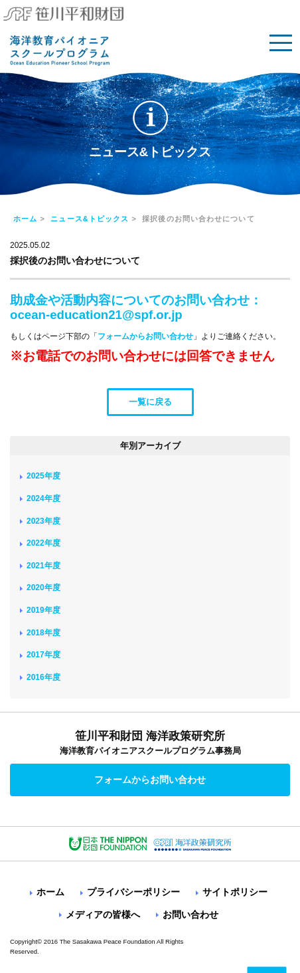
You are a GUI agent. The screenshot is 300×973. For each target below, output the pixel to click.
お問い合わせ (190, 914)
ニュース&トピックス (89, 219)
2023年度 (43, 521)
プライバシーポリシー (133, 892)
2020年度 (43, 587)
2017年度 (43, 654)
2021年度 (43, 565)
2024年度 (43, 498)
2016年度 (43, 677)
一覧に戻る (150, 402)
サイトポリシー (234, 892)
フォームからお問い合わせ (145, 336)
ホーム (25, 219)
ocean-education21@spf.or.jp (96, 315)
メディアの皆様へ (103, 914)
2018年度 (43, 632)
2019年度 (43, 610)
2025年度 (43, 476)
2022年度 (43, 543)
